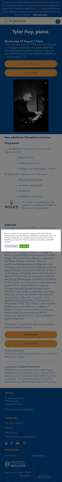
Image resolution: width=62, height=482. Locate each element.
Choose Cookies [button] (11, 246)
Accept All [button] (24, 246)
